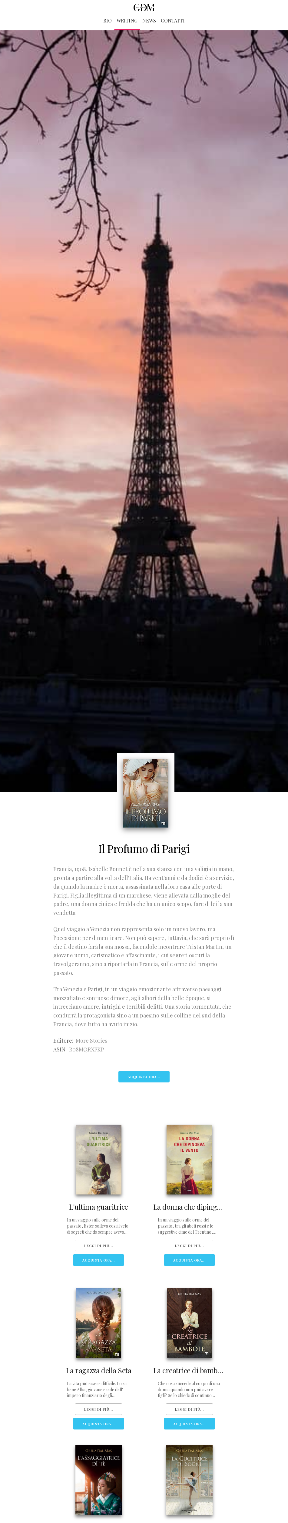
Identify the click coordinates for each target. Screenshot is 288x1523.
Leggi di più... (98, 1245)
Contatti (173, 20)
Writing (127, 20)
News (149, 20)
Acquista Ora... (144, 1077)
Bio (107, 20)
